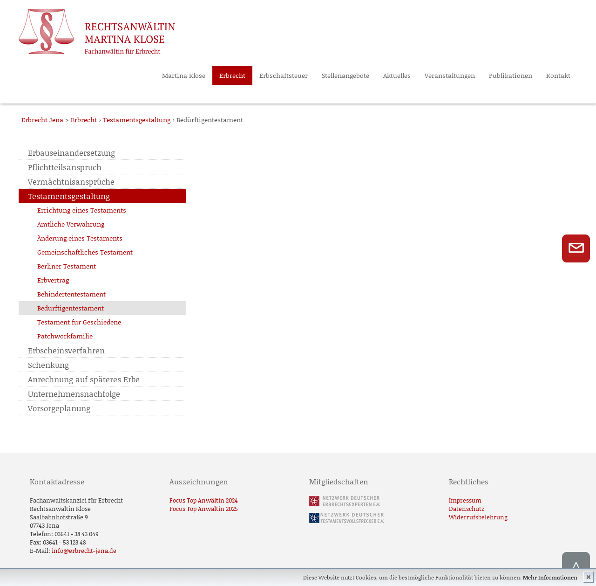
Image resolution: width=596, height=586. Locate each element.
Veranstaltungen (450, 75)
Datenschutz (466, 508)
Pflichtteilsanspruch (65, 166)
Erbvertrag (53, 280)
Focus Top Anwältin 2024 (203, 500)
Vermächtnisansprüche (71, 181)
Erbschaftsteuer (283, 75)
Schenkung (48, 364)
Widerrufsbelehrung (478, 517)
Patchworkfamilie (65, 336)
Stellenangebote (345, 75)
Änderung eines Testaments (79, 238)
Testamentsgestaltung (69, 195)
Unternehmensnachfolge (74, 393)
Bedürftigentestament (70, 308)
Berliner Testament (66, 266)
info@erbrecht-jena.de (84, 550)
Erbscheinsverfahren (66, 350)
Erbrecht (232, 75)
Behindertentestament (71, 294)
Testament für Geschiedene (79, 322)
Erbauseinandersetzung (71, 152)
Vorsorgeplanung (59, 408)
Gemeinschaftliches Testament (85, 252)
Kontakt (558, 75)
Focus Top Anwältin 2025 (203, 508)
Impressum (465, 500)
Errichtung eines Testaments (81, 210)
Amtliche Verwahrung (70, 224)
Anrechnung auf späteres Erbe (84, 379)
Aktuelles (397, 75)
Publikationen (510, 75)
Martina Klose (183, 75)
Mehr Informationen (550, 577)
